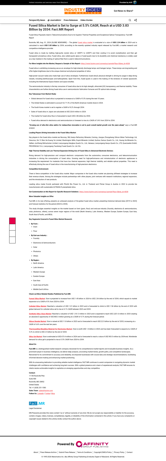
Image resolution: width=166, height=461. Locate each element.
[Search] (129, 20)
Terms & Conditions (84, 452)
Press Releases (71, 20)
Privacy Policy (119, 452)
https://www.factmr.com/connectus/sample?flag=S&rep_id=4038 (105, 64)
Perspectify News (37, 20)
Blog (53, 394)
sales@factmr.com (46, 391)
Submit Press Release (67, 452)
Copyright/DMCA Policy (103, 452)
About (36, 452)
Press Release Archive (48, 452)
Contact (129, 452)
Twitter (47, 394)
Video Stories (86, 20)
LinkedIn (40, 394)
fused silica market (85, 42)
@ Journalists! (54, 20)
